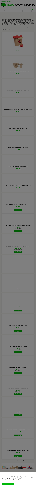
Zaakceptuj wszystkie (8, 483)
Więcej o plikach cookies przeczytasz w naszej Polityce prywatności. (14, 479)
